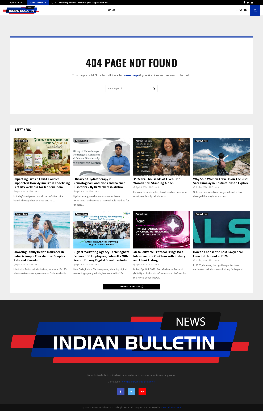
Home (111, 10)
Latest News (22, 129)
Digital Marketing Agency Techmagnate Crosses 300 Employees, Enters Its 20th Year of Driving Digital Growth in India (101, 256)
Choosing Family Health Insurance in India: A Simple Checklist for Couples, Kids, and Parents (39, 256)
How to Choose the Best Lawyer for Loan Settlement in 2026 (218, 254)
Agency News (21, 141)
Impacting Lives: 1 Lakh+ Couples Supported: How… (84, 2)
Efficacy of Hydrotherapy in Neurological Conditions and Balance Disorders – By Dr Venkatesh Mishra (99, 183)
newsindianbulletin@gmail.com (138, 381)
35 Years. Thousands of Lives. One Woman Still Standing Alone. (156, 181)
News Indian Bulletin (171, 407)
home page (131, 75)
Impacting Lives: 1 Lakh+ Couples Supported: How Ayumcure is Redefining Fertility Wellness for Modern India (42, 183)
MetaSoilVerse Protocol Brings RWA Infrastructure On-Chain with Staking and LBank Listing (159, 256)
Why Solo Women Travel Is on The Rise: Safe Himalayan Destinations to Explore (221, 181)
